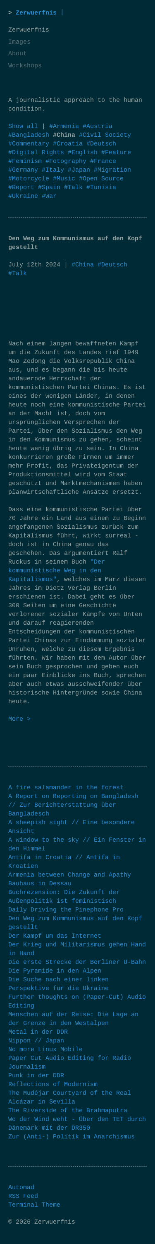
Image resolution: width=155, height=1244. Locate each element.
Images (19, 42)
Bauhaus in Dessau (40, 883)
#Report (23, 187)
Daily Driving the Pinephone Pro (66, 910)
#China (83, 265)
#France (103, 161)
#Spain (51, 187)
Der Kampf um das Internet (54, 936)
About (17, 53)
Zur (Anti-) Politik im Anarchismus (71, 1137)
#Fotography (67, 161)
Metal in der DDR (38, 1032)
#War (49, 196)
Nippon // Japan (36, 1040)
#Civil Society (105, 135)
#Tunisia (101, 187)
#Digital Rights (38, 152)
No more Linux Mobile (45, 1049)
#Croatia (69, 144)
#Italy (55, 170)
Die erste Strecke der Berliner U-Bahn (77, 962)
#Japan (81, 170)
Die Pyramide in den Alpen (54, 971)
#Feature (116, 152)
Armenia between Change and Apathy (69, 875)
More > (19, 719)
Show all (23, 126)
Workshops (25, 65)
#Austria (97, 126)
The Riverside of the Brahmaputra (67, 1110)
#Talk (75, 187)
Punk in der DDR (36, 1075)
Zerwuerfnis (36, 13)
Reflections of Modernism (53, 1084)
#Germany (25, 170)
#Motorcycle (30, 178)
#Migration (112, 170)
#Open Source (101, 178)
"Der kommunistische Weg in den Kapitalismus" (56, 571)
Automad (21, 1187)
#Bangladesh (30, 135)
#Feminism (26, 161)
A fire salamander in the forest (66, 787)
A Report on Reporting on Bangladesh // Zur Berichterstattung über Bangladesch (73, 805)
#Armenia (66, 126)
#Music (66, 178)
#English (84, 152)
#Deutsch (101, 144)
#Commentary (30, 144)
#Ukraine (25, 196)
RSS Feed (23, 1196)
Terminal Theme (34, 1205)
